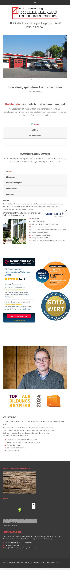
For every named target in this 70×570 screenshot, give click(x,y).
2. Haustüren (10, 177)
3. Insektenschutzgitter (14, 183)
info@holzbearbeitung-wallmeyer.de (32, 23)
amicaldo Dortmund (28, 563)
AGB (57, 563)
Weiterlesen (9, 297)
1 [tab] (28, 80)
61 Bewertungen (12, 269)
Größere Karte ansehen (10, 525)
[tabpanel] (35, 56)
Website (5, 563)
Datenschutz (50, 563)
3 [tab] (35, 80)
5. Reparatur (10, 194)
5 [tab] (42, 80)
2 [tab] (31, 80)
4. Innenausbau (11, 188)
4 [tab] (38, 80)
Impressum (35, 548)
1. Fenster (9, 171)
